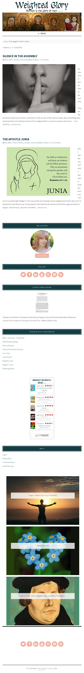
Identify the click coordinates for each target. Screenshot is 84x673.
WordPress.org (8, 466)
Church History (18, 142)
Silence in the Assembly (20, 56)
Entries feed (7, 458)
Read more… (17, 124)
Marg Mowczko (8, 361)
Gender (16, 60)
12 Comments (55, 142)
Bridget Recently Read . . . (42, 381)
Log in (5, 455)
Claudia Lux (45, 417)
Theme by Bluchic (42, 670)
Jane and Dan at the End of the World (44, 388)
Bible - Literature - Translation (13, 338)
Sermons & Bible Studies (29, 60)
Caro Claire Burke (45, 399)
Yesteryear (40, 397)
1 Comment (44, 60)
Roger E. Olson (8, 365)
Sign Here (40, 415)
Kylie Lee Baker (45, 410)
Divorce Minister (8, 345)
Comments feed (9, 462)
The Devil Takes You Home (44, 424)
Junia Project (7, 357)
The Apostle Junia (16, 139)
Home (6, 41)
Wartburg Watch (8, 368)
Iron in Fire (6, 353)
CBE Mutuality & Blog (10, 342)
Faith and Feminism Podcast (13, 349)
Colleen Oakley (42, 392)
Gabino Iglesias (45, 427)
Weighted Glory (45, 668)
